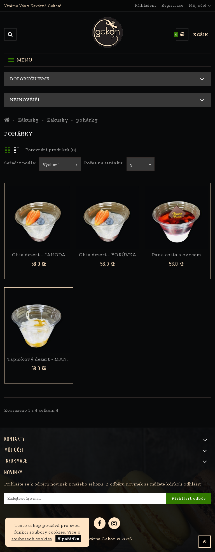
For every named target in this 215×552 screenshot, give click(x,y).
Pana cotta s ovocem (176, 255)
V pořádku (68, 538)
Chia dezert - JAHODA (39, 255)
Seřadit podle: (20, 162)
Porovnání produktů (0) (50, 149)
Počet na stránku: (103, 162)
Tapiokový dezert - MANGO (40, 359)
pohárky (87, 120)
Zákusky (28, 120)
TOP (204, 542)
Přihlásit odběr (189, 498)
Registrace (172, 5)
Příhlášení (145, 5)
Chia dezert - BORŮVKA (107, 255)
